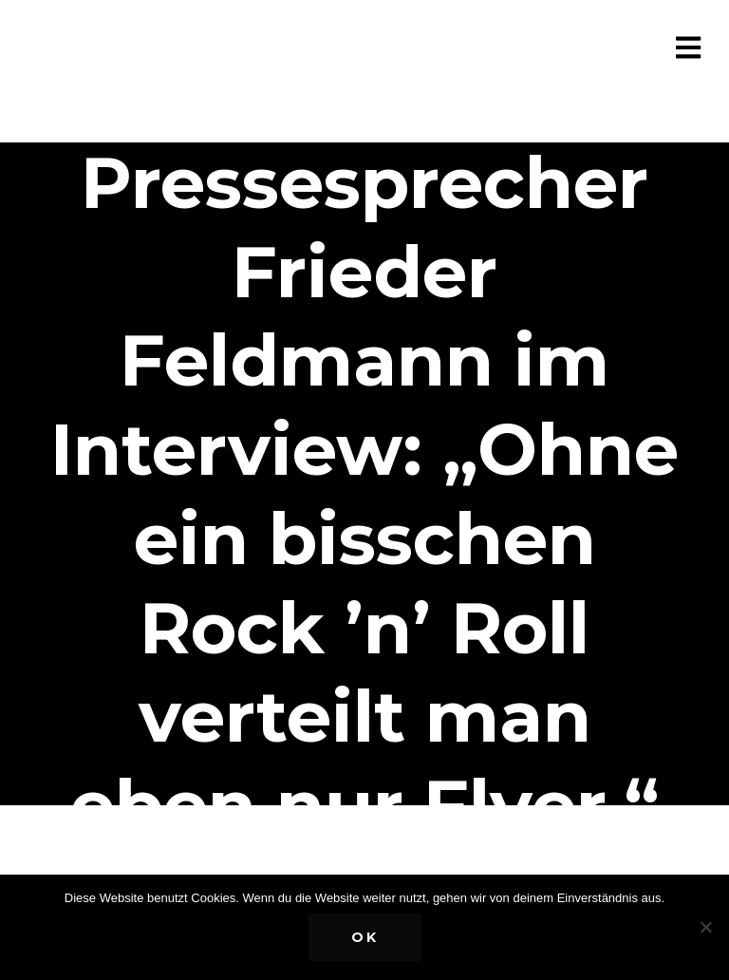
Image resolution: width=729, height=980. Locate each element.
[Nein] (705, 926)
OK (365, 937)
